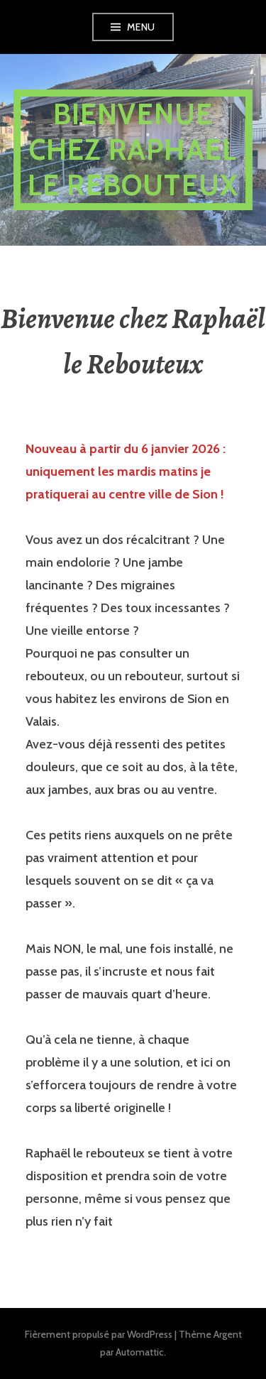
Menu (141, 27)
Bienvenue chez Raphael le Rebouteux (133, 149)
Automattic (140, 1352)
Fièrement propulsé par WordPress (98, 1334)
